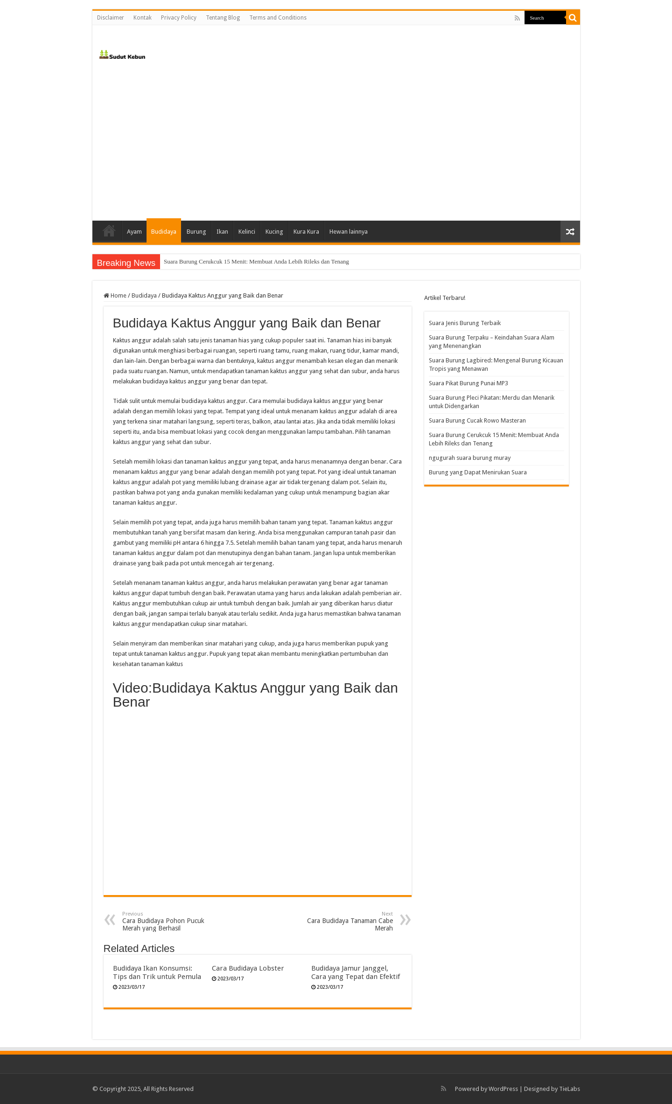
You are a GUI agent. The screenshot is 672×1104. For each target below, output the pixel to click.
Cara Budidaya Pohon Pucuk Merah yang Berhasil (170, 921)
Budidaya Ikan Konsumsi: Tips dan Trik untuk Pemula (157, 972)
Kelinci (246, 231)
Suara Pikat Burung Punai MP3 (468, 383)
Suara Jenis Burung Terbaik (465, 322)
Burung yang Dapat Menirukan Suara (478, 472)
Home (109, 230)
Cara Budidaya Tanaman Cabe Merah (345, 921)
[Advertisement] (336, 141)
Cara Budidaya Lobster (248, 968)
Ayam (134, 231)
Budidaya (163, 231)
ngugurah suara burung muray (470, 457)
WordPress (503, 1088)
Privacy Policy (178, 17)
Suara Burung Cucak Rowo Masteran (477, 420)
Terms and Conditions (278, 17)
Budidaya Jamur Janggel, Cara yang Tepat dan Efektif (355, 972)
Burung (196, 231)
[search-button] (573, 18)
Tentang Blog (223, 17)
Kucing (274, 231)
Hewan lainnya (348, 231)
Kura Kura (306, 231)
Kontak (142, 17)
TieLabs (569, 1088)
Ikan (222, 231)
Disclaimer (110, 17)
